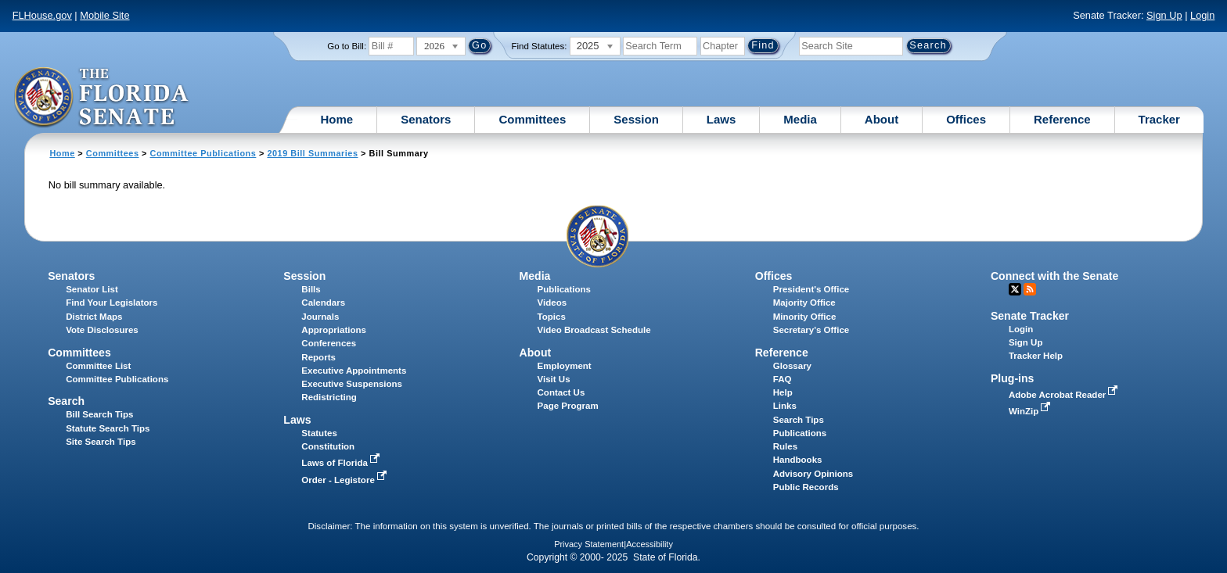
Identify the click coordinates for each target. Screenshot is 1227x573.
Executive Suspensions (351, 384)
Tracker (1159, 119)
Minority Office (805, 316)
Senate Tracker (1030, 316)
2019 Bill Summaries (312, 153)
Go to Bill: (346, 46)
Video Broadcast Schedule (594, 330)
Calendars (323, 302)
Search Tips (798, 419)
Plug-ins (1012, 378)
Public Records (806, 487)
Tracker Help (1036, 355)
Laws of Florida (342, 462)
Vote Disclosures (102, 330)
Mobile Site (104, 15)
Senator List (92, 289)
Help (783, 392)
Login (1202, 15)
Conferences (328, 343)
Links (785, 405)
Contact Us (561, 392)
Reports (318, 357)
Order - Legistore (345, 480)
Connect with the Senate (1054, 276)
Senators (426, 119)
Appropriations (333, 330)
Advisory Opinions (813, 473)
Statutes (318, 433)
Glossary (792, 366)
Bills (310, 289)
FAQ (782, 379)
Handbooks (797, 459)
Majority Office (804, 302)
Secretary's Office (811, 330)
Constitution (327, 446)
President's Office (811, 289)
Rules (785, 446)
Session (636, 119)
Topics (552, 316)
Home (337, 119)
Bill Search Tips (99, 414)
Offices (966, 119)
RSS (1030, 289)
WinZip (1031, 411)
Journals (320, 316)
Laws (721, 119)
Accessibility (649, 544)
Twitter (1015, 289)
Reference (1062, 119)
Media (800, 119)
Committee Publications (203, 153)
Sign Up (1164, 15)
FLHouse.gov (42, 15)
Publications (564, 289)
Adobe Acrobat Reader (1065, 394)
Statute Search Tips (107, 428)
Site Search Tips (100, 441)
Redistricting (328, 397)
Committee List (98, 366)
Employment (565, 366)
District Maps (94, 316)
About (881, 119)
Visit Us (554, 379)
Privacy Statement (589, 544)
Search (66, 401)
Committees (532, 119)
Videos (552, 302)
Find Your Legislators (111, 302)
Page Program (568, 405)
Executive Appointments (353, 370)
